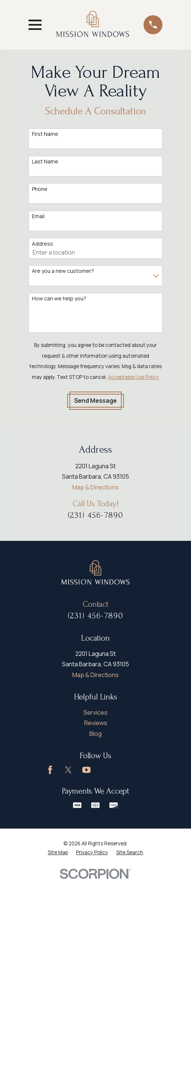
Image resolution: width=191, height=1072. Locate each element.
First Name (45, 134)
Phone (39, 189)
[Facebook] (50, 770)
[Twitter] (68, 770)
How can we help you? (59, 299)
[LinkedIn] (123, 770)
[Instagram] (141, 770)
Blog (95, 734)
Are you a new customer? (63, 271)
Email (38, 216)
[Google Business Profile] (105, 770)
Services (95, 712)
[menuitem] (58, 852)
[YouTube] (86, 770)
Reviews (95, 723)
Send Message (95, 400)
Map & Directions (95, 487)
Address (42, 244)
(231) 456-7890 (96, 515)
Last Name (45, 162)
